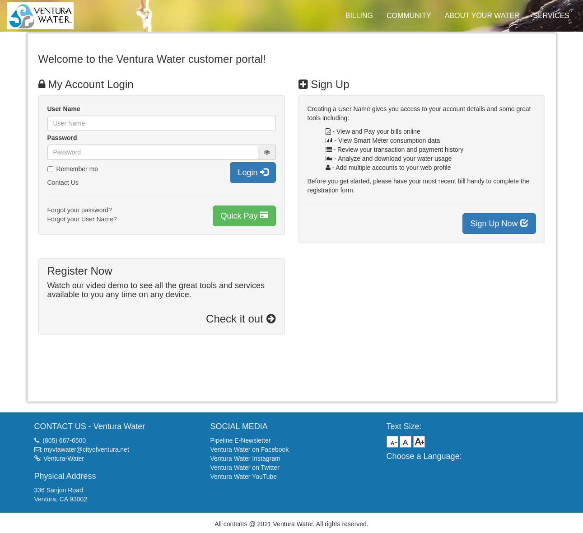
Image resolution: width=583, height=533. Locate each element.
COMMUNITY (409, 15)
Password (62, 137)
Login (253, 172)
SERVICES (551, 15)
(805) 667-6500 (64, 440)
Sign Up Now (499, 223)
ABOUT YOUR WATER (482, 15)
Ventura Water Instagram (245, 458)
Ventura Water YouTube (243, 476)
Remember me (72, 169)
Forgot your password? (79, 210)
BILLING (359, 15)
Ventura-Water (63, 458)
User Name (63, 108)
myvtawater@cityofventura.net (86, 449)
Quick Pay (244, 215)
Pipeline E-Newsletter (240, 440)
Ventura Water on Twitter (245, 467)
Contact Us (63, 182)
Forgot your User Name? (82, 219)
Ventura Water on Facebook (249, 449)
